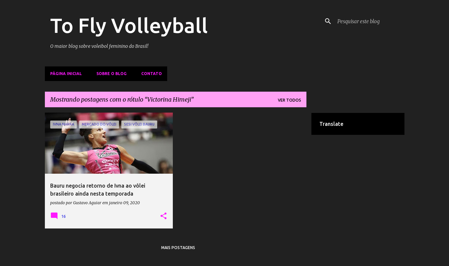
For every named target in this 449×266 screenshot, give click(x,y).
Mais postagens (178, 247)
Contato (151, 73)
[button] (164, 216)
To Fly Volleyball (129, 25)
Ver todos (289, 100)
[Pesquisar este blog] (369, 21)
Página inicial (66, 73)
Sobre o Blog (111, 73)
